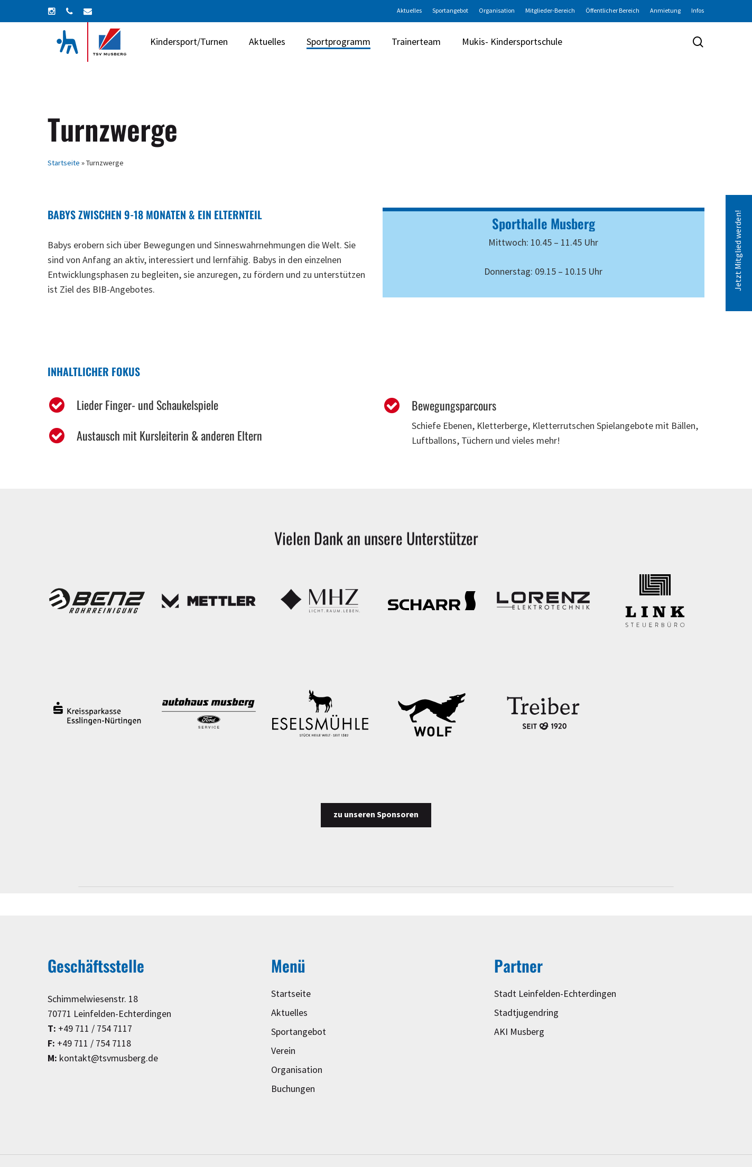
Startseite (64, 162)
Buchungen (293, 1089)
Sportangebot (298, 1032)
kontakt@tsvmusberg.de (108, 1058)
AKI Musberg (519, 1032)
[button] (376, 815)
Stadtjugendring (526, 1013)
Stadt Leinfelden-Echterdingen (555, 994)
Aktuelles (289, 1013)
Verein (283, 1051)
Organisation (296, 1070)
